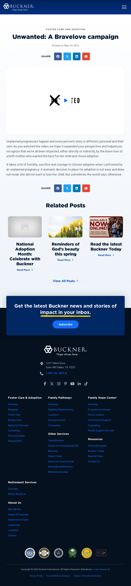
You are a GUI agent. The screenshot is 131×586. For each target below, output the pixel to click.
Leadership (14, 525)
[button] (124, 7)
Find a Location (96, 414)
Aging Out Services (18, 425)
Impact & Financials (18, 514)
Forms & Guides (16, 435)
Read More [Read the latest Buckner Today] (106, 255)
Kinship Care (14, 420)
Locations (53, 414)
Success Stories (56, 420)
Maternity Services (58, 472)
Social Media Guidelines (58, 576)
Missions (52, 451)
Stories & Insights (97, 445)
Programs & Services (99, 409)
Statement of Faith (18, 519)
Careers (12, 535)
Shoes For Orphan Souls (61, 461)
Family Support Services (101, 430)
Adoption (13, 409)
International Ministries (60, 466)
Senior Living (55, 456)
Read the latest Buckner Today (106, 247)
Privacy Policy (36, 576)
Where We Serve (17, 494)
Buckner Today (96, 451)
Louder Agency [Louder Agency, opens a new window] (101, 569)
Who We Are (14, 509)
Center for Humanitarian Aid (63, 445)
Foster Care (14, 414)
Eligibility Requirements (60, 409)
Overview (13, 404)
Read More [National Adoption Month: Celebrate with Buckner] (25, 269)
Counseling (14, 430)
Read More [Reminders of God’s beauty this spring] (65, 259)
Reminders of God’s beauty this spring (65, 249)
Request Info (15, 441)
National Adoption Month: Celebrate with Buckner (25, 254)
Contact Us (94, 461)
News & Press (95, 456)
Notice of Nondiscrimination (87, 576)
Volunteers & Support (99, 420)
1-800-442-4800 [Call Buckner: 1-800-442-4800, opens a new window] (56, 373)
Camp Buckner (56, 440)
